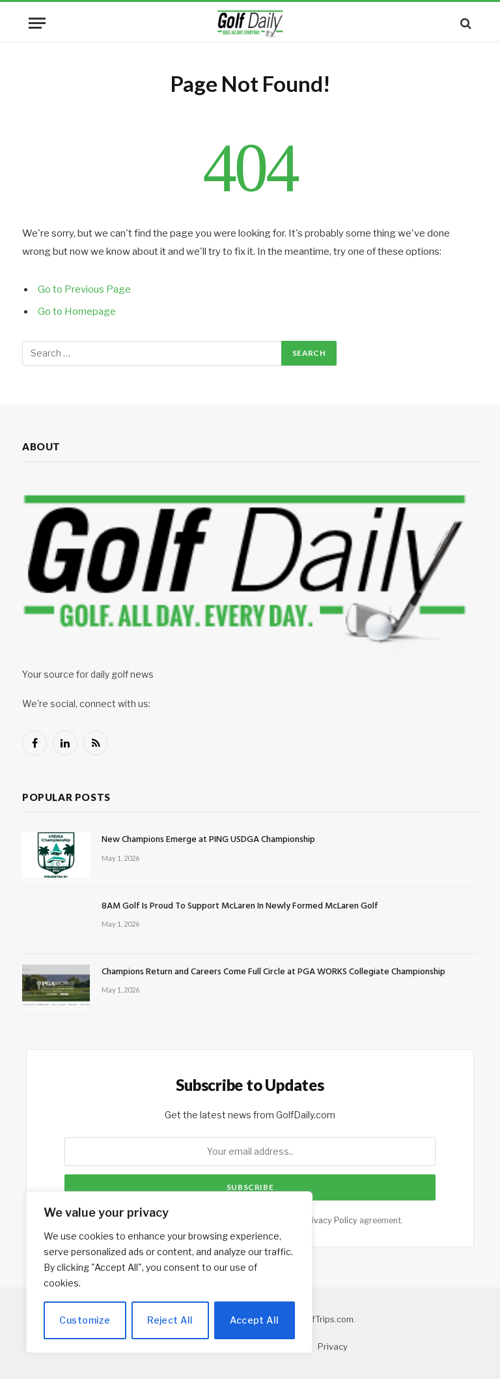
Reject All (170, 1320)
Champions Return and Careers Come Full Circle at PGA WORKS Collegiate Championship (273, 972)
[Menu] (37, 23)
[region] (169, 1272)
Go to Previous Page (84, 289)
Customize (84, 1320)
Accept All (254, 1320)
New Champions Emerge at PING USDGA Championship (208, 840)
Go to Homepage (77, 311)
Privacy (333, 1346)
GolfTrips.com (326, 1319)
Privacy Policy (330, 1220)
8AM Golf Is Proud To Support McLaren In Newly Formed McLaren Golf (240, 906)
